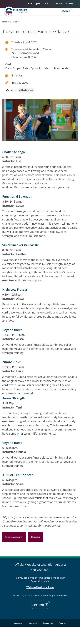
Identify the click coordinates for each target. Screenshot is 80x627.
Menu (66, 11)
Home (5, 21)
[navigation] (7, 90)
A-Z (46, 3)
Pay (30, 3)
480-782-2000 (40, 570)
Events (16, 21)
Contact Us (33, 623)
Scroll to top (40, 604)
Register (35, 536)
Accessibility (19, 623)
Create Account (14, 536)
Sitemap (62, 623)
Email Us (17, 75)
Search (69, 3)
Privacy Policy (48, 623)
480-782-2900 (19, 82)
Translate (57, 3)
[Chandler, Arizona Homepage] (20, 11)
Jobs (38, 3)
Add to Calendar (26, 90)
